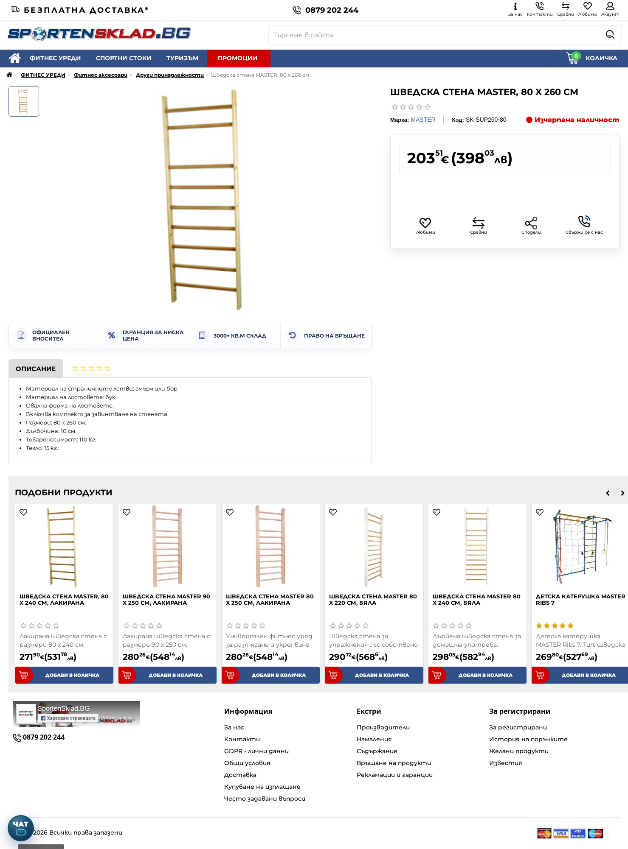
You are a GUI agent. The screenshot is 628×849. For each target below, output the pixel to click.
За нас (234, 727)
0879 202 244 (325, 10)
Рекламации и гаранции (395, 775)
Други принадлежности (170, 75)
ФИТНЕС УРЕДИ (55, 58)
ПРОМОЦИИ (238, 58)
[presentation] (607, 492)
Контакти (242, 739)
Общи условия (247, 763)
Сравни (478, 226)
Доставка (240, 775)
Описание (36, 369)
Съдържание (377, 751)
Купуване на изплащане (262, 786)
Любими (425, 226)
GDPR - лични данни (256, 751)
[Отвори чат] (21, 828)
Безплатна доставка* (80, 10)
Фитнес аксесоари (100, 75)
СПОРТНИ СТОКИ (124, 58)
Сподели (531, 226)
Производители (383, 727)
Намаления (374, 739)
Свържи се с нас (584, 225)
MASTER (423, 119)
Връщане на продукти (394, 763)
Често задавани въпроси (264, 798)
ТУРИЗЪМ (182, 58)
